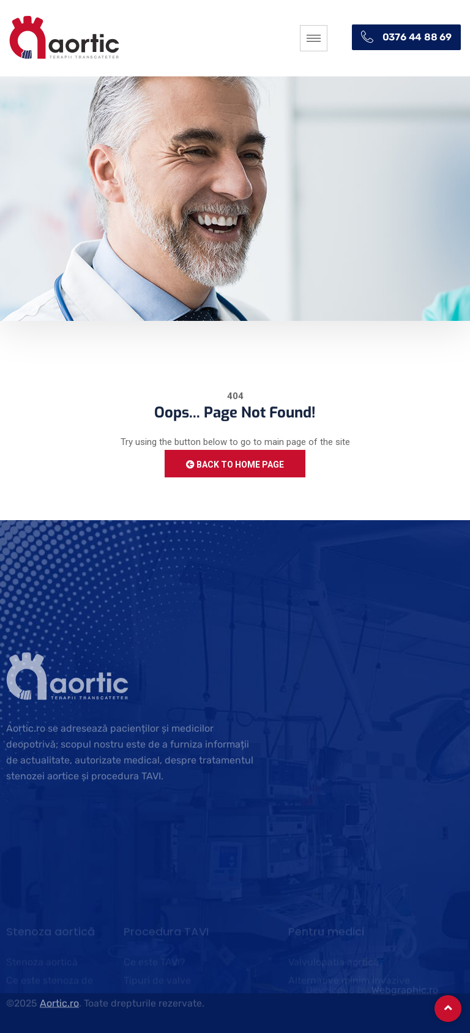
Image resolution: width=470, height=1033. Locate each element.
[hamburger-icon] (313, 38)
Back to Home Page (235, 464)
